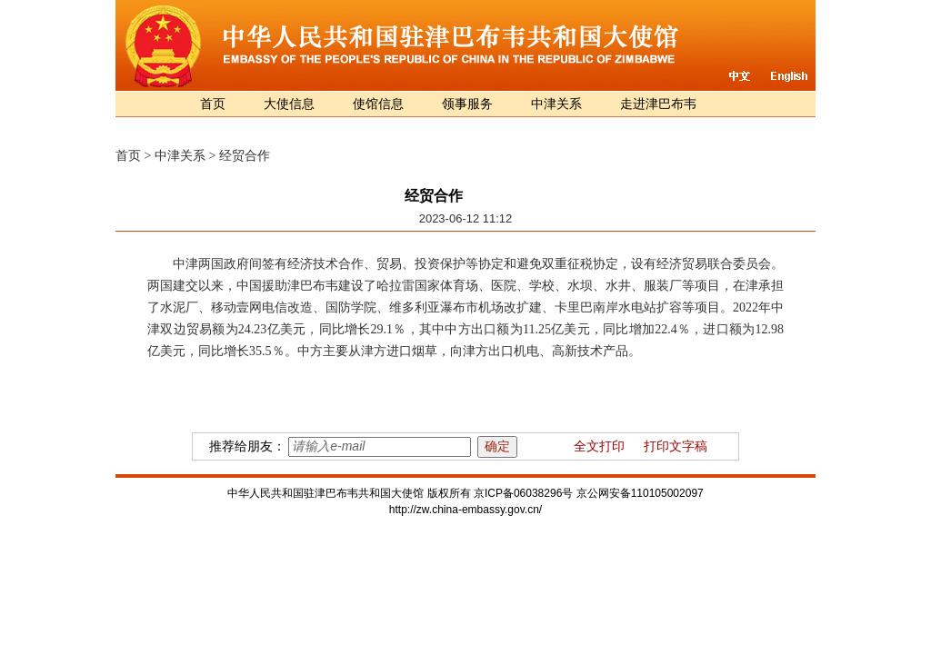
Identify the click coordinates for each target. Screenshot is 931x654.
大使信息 (289, 104)
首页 (212, 104)
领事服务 (467, 104)
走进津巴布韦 (658, 104)
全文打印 (599, 446)
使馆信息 (378, 104)
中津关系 (556, 104)
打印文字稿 (675, 446)
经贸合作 (244, 156)
